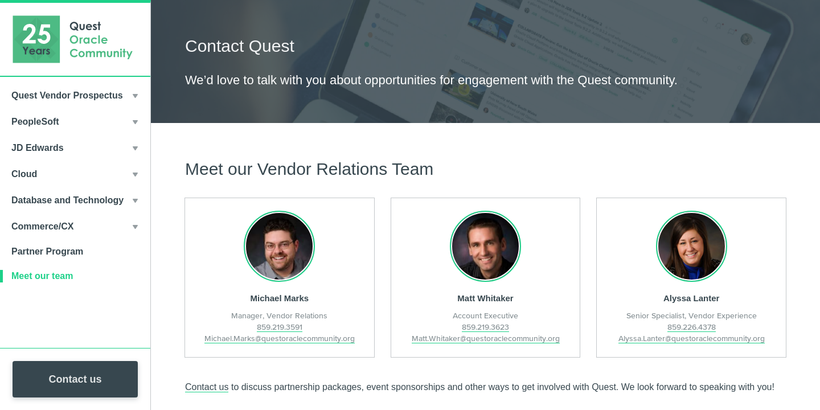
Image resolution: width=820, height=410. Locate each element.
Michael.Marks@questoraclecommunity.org (279, 338)
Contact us (74, 379)
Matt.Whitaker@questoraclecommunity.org (486, 338)
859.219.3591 (279, 326)
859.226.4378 (691, 326)
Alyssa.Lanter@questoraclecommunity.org (691, 338)
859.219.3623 (485, 326)
